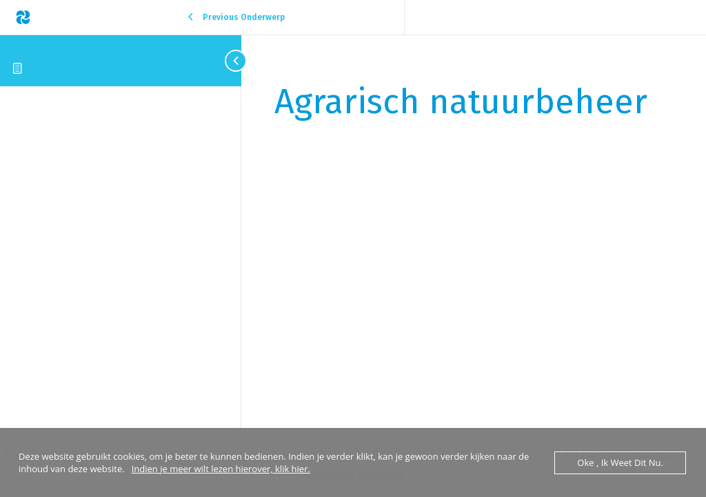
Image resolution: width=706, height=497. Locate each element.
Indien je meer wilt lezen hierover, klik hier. (221, 468)
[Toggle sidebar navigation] (227, 60)
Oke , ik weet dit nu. (620, 462)
